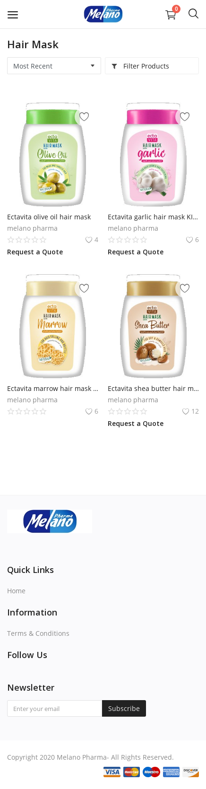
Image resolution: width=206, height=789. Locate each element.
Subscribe (124, 708)
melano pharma (32, 228)
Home (16, 590)
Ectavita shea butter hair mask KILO (153, 388)
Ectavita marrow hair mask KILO (52, 388)
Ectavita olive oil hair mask (49, 216)
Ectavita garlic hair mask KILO (153, 216)
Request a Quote (35, 251)
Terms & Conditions (38, 633)
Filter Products (140, 65)
